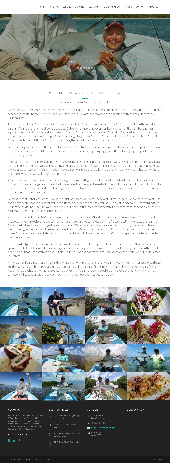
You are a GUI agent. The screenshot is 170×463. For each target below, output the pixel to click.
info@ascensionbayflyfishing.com (103, 428)
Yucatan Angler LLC (28, 459)
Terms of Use (146, 459)
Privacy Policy (157, 459)
